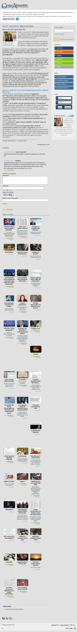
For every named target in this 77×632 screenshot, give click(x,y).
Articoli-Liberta (61, 77)
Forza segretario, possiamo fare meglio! (9, 306)
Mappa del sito (55, 626)
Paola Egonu (9, 511)
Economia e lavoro (62, 80)
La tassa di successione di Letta (35, 408)
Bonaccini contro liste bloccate (22, 254)
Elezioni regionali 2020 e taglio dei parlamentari (35, 280)
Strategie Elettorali (62, 88)
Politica (59, 55)
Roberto (59, 63)
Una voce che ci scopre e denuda (22, 589)
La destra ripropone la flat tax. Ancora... (36, 382)
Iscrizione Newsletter (66, 39)
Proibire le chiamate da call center (22, 539)
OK (17, 19)
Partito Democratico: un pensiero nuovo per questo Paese (35, 513)
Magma (22, 483)
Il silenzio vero (35, 330)
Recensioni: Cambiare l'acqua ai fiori (35, 539)
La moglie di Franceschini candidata (13, 610)
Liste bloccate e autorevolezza (35, 458)
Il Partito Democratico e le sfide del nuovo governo (36, 307)
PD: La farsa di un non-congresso (9, 538)
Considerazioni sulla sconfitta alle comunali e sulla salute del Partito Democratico (9, 282)
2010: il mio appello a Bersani (22, 229)
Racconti (59, 52)
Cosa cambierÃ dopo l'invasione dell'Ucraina (22, 280)
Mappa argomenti (64, 626)
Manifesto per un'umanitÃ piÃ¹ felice (36, 484)
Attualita (60, 59)
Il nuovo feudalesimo (22, 305)
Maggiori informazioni (8, 19)
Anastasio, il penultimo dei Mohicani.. (35, 229)
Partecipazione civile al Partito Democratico (22, 512)
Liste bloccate (22, 457)
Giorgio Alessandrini (59, 115)
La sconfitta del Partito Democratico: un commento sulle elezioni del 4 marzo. (9, 410)
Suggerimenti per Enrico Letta (22, 564)
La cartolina (22, 381)
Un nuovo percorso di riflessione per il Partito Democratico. (9, 592)
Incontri (35, 356)
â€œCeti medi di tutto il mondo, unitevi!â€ (9, 229)
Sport (58, 67)
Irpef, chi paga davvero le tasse (9, 382)
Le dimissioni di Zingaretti (35, 433)
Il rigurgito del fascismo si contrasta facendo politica (22, 332)
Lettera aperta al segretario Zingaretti (9, 459)
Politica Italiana (61, 84)
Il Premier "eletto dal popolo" (9, 331)
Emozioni (60, 48)
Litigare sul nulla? (9, 483)
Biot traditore (9, 254)
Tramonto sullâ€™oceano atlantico (35, 565)
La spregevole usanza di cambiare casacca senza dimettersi (22, 409)
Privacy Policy (69, 629)
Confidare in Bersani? (35, 254)
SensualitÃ (9, 563)
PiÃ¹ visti (72, 626)
